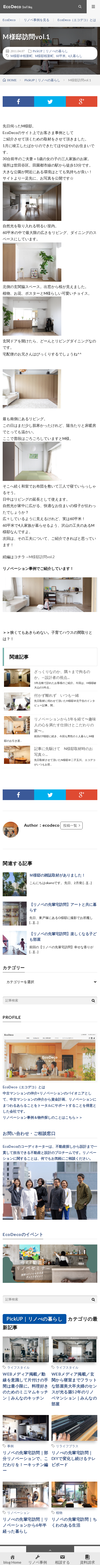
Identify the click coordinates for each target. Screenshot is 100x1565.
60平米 (61, 55)
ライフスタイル (18, 1367)
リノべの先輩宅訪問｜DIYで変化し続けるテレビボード (73, 1458)
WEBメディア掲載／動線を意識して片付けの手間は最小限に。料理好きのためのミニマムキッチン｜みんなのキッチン (25, 1386)
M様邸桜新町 (44, 55)
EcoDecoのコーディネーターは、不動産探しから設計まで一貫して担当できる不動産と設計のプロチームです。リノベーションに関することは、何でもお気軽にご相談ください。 (50, 1152)
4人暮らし (75, 55)
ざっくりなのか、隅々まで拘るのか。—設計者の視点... (62, 674)
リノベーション (18, 1512)
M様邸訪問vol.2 (42, 556)
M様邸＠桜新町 (21, 55)
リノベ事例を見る (36, 20)
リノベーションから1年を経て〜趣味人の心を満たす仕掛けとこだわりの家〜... (65, 725)
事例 (10, 1446)
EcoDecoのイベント (23, 1234)
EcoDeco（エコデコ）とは (77, 20)
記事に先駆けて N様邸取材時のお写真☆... (63, 751)
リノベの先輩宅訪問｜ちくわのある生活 (74, 1522)
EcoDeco (9, 20)
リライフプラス (67, 1446)
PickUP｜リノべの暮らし (50, 50)
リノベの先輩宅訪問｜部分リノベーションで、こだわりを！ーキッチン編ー (25, 1461)
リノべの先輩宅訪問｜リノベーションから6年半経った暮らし (25, 1525)
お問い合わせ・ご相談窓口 (29, 1133)
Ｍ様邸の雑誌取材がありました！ (57, 875)
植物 (59, 1512)
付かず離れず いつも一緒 (56, 695)
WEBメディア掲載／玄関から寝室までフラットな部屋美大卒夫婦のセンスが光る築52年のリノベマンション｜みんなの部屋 (74, 1389)
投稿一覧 (70, 825)
